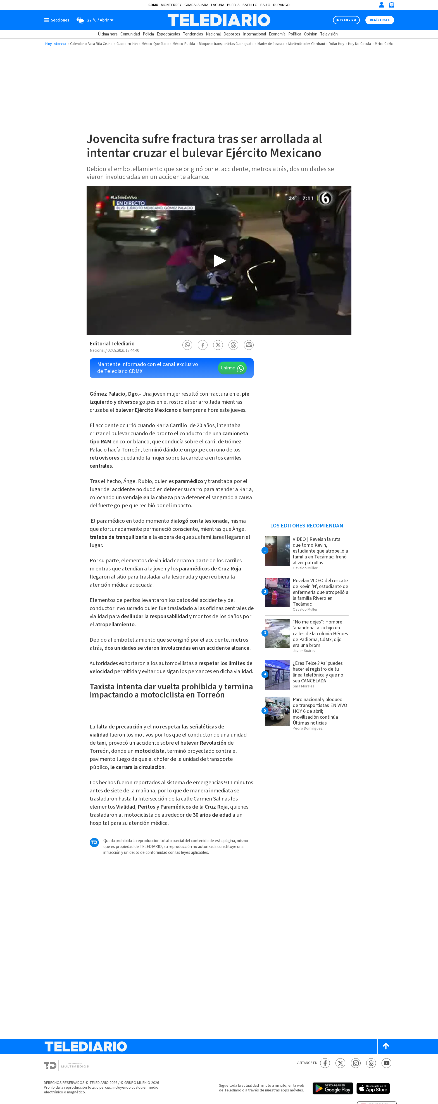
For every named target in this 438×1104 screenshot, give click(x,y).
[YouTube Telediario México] (386, 1063)
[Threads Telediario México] (371, 1063)
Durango (281, 5)
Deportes (231, 34)
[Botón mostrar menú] (58, 20)
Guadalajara (196, 5)
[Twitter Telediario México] (340, 1063)
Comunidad (130, 34)
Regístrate (380, 20)
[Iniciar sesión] (381, 5)
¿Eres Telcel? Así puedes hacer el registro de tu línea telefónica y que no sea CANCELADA (318, 672)
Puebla (233, 5)
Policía (148, 34)
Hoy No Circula (359, 43)
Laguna (217, 5)
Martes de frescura (271, 43)
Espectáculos (168, 34)
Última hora (108, 34)
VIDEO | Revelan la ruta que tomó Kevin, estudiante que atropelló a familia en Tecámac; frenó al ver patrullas (320, 551)
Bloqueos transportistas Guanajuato (226, 43)
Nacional (213, 34)
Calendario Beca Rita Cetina (91, 43)
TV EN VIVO (347, 20)
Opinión (310, 34)
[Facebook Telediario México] (325, 1063)
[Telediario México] (219, 20)
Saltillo (250, 5)
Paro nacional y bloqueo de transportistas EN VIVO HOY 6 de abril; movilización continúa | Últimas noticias (320, 711)
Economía (277, 34)
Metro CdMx (384, 43)
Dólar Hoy (336, 43)
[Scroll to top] (385, 1046)
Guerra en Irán (127, 43)
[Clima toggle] (93, 20)
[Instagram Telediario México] (356, 1063)
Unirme (228, 368)
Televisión (329, 34)
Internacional (254, 34)
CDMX (153, 5)
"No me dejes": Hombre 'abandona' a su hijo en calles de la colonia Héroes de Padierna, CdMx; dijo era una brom (320, 633)
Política (294, 34)
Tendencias (193, 34)
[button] (187, 344)
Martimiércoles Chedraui (306, 43)
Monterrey (171, 5)
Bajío (265, 5)
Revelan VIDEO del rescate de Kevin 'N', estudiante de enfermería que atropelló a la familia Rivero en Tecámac (320, 592)
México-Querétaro (155, 43)
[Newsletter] (391, 6)
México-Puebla (184, 43)
